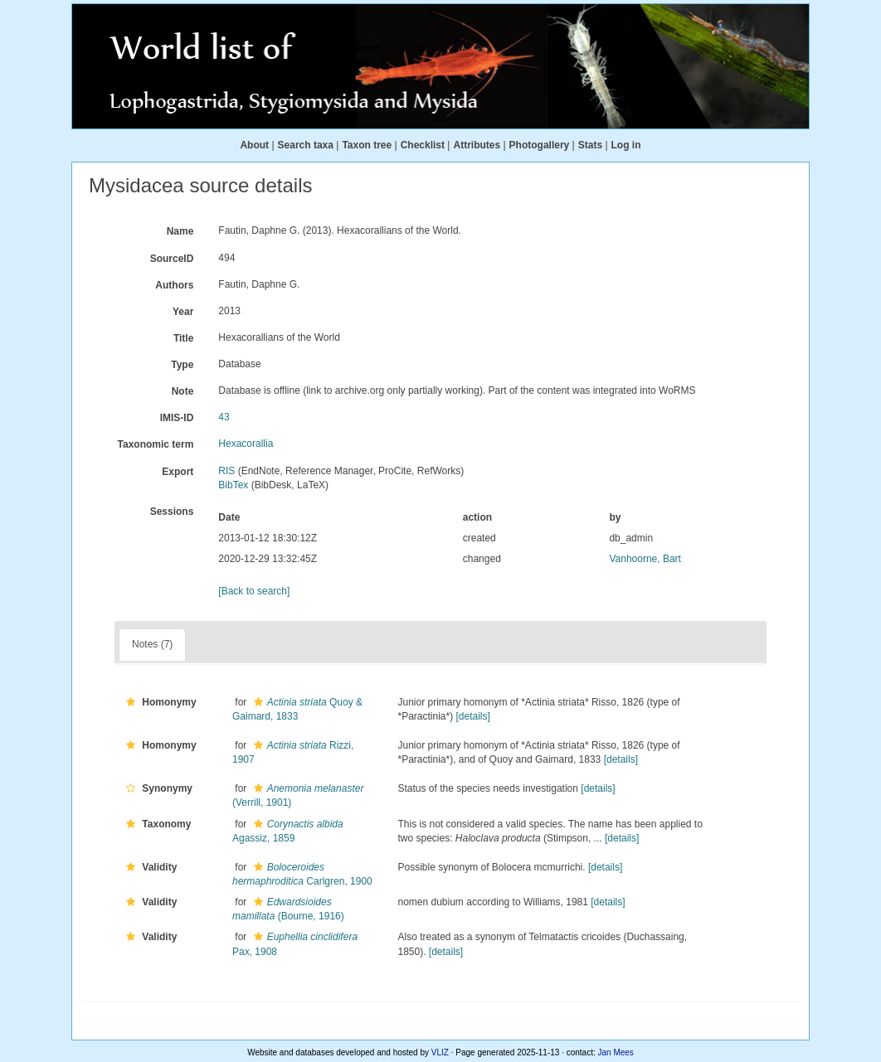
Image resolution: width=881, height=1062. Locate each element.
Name (180, 231)
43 (223, 417)
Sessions (172, 511)
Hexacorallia (245, 443)
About (254, 145)
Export (177, 472)
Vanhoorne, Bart (645, 559)
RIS (226, 471)
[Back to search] (254, 591)
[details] (473, 716)
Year (183, 312)
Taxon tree (367, 145)
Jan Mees (616, 1052)
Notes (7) (152, 644)
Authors (174, 285)
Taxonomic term (156, 444)
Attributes (476, 145)
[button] (130, 702)
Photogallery (539, 145)
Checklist (423, 145)
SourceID (172, 258)
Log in (626, 145)
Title (183, 338)
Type (182, 365)
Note (183, 391)
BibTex (233, 485)
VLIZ (440, 1052)
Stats (590, 145)
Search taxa (305, 145)
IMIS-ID (177, 418)
